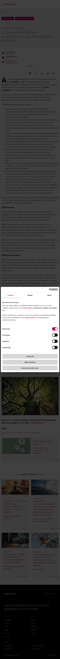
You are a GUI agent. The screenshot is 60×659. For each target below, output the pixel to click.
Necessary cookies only (29, 368)
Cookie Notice (27, 308)
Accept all (30, 356)
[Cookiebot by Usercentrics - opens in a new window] (49, 289)
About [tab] (49, 295)
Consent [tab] (11, 295)
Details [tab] (30, 295)
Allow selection (30, 362)
